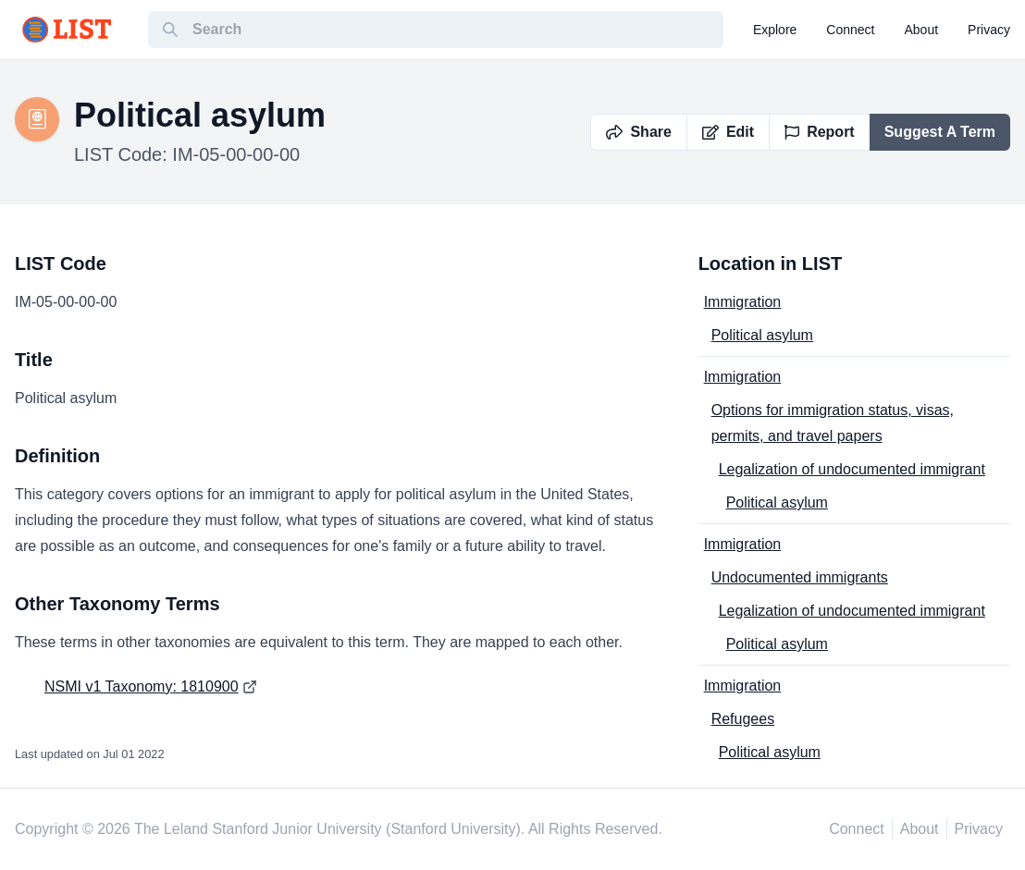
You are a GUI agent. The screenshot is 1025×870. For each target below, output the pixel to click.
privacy (989, 29)
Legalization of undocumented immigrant (852, 469)
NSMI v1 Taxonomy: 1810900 (141, 686)
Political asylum (762, 335)
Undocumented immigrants (799, 577)
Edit (728, 132)
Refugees (743, 719)
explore (775, 29)
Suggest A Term (939, 132)
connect (850, 29)
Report (819, 132)
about (922, 29)
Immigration (743, 302)
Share (638, 132)
